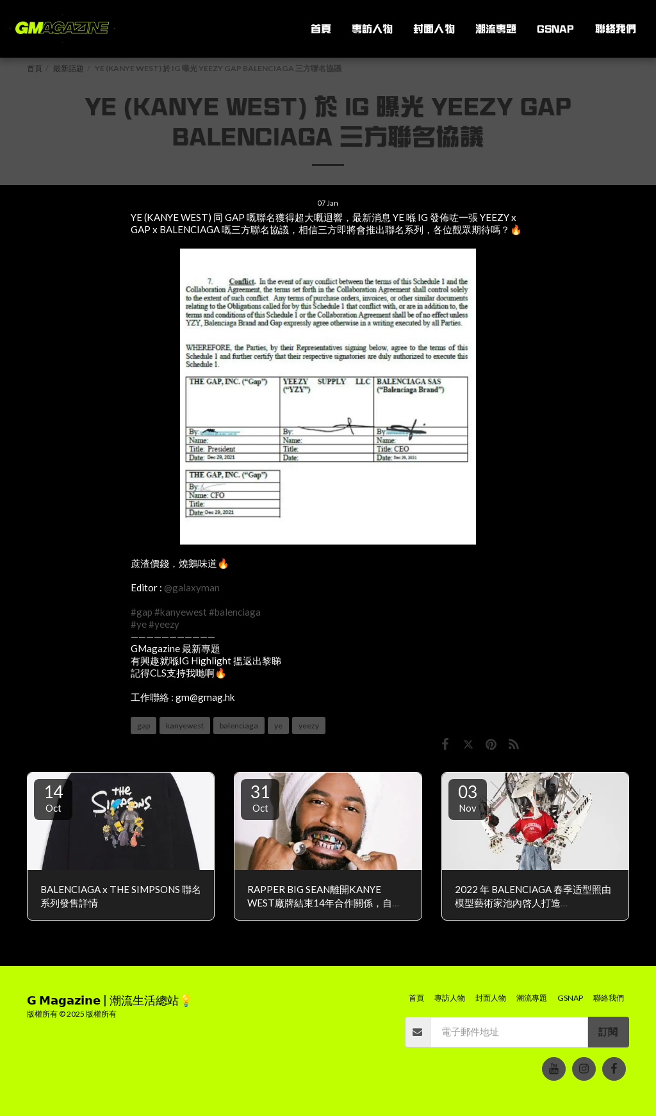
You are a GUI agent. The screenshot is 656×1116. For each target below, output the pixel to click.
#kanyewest (180, 612)
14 (53, 798)
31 (260, 798)
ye (278, 725)
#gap (141, 612)
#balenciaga (235, 612)
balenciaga (239, 725)
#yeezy (164, 624)
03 (467, 798)
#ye (139, 624)
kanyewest (185, 725)
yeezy (309, 725)
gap (143, 725)
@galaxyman (192, 587)
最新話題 (68, 68)
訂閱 (608, 1031)
